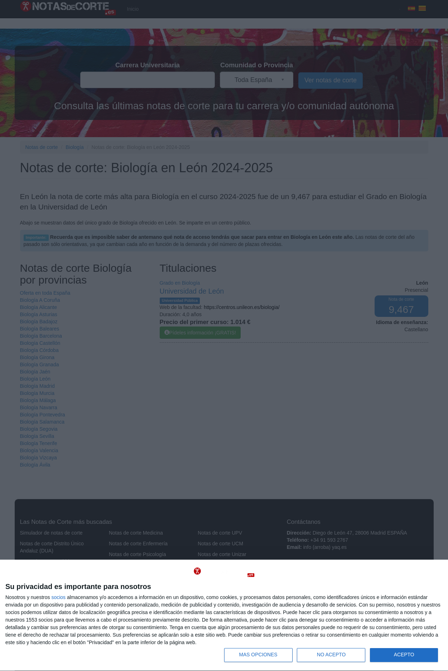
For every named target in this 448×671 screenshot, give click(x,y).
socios (58, 596)
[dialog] (224, 615)
